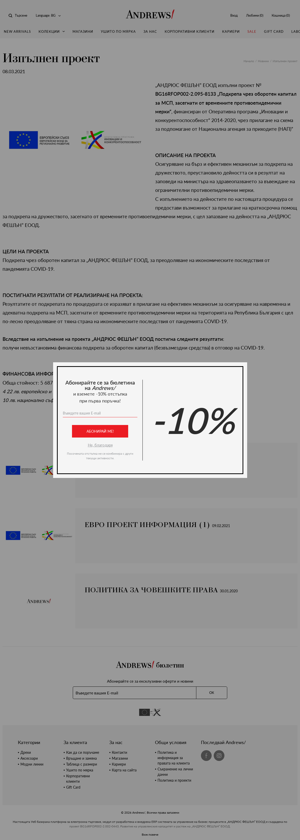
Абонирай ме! (100, 431)
